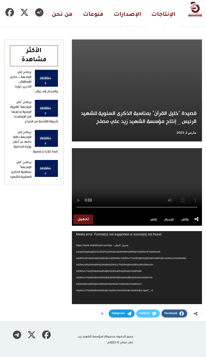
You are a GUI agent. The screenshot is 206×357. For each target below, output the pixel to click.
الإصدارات (127, 15)
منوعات (93, 15)
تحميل (83, 219)
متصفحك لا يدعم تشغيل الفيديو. (137, 180)
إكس (153, 220)
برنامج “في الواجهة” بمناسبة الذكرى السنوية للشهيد (20, 169)
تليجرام (169, 220)
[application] (137, 267)
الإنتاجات (163, 15)
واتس (185, 220)
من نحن (62, 15)
